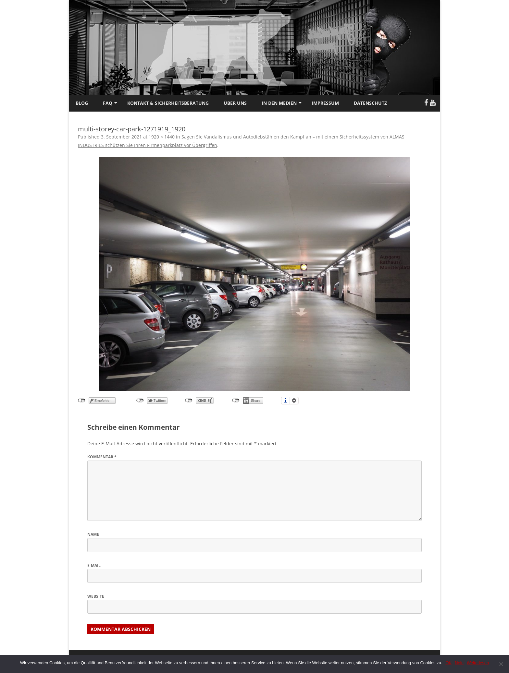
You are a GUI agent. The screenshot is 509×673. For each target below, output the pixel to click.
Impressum (325, 103)
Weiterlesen (478, 662)
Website (95, 596)
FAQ (107, 103)
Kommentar (102, 457)
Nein (459, 662)
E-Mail (94, 565)
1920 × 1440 (162, 137)
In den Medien (279, 103)
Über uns (235, 103)
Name (93, 534)
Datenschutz (370, 103)
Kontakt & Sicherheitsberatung (168, 103)
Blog (82, 103)
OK (448, 662)
